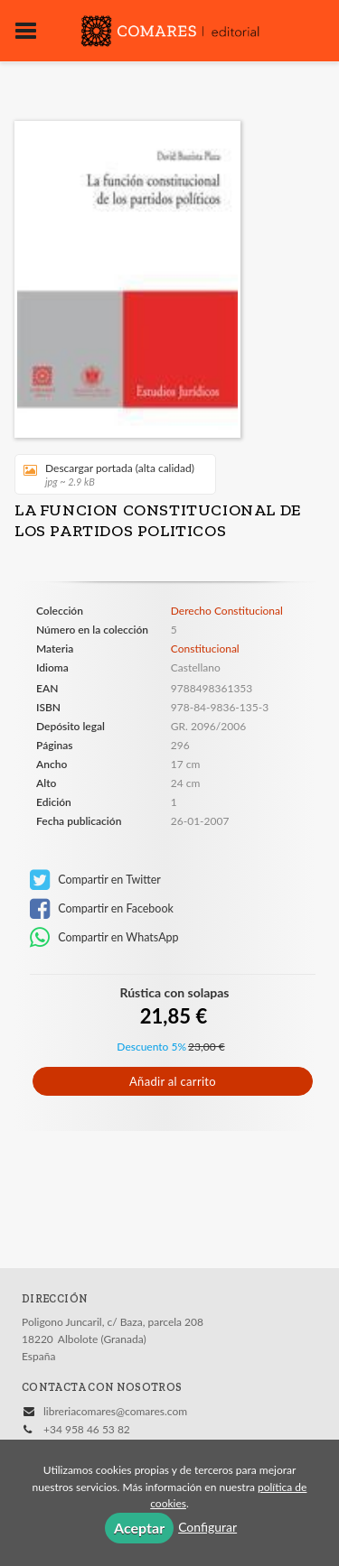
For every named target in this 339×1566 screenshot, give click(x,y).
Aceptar (139, 1527)
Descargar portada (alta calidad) (109, 474)
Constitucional (205, 648)
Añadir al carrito (172, 1081)
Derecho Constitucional (227, 611)
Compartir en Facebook (102, 909)
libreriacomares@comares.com (115, 1411)
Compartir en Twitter (95, 880)
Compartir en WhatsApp (104, 938)
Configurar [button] (207, 1526)
